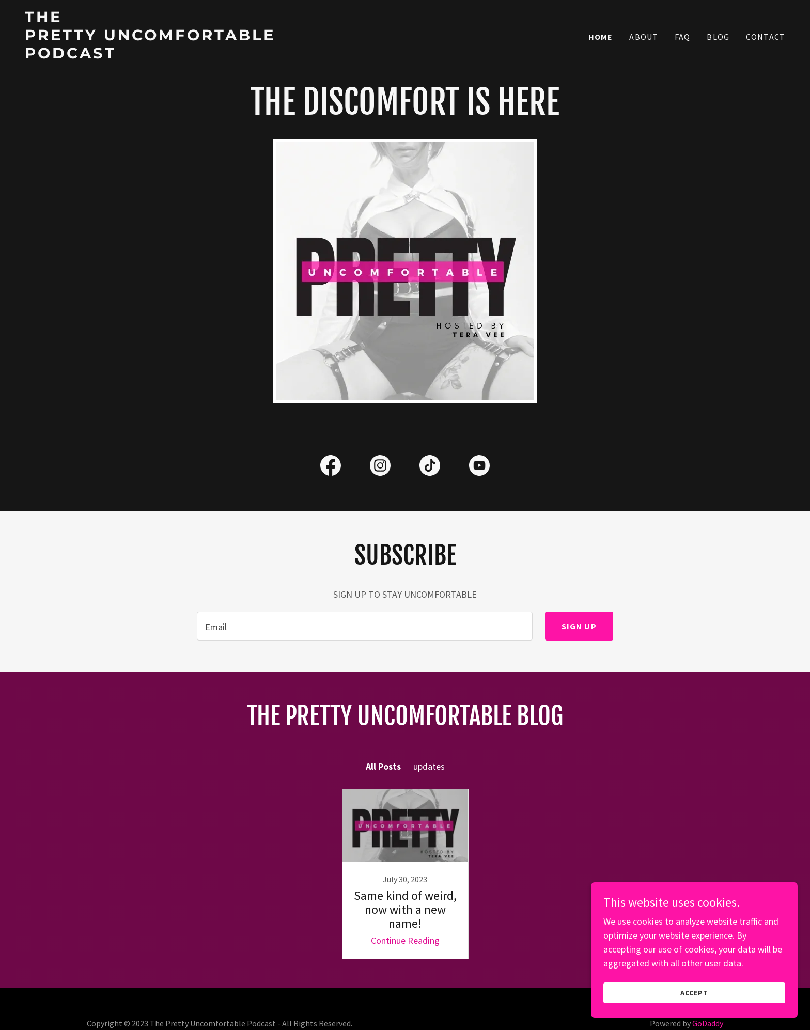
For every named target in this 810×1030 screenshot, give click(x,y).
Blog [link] (718, 37)
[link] (158, 55)
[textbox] (364, 626)
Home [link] (600, 37)
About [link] (643, 37)
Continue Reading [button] (405, 940)
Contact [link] (765, 37)
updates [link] (429, 766)
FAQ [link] (682, 37)
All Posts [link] (383, 766)
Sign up (579, 626)
